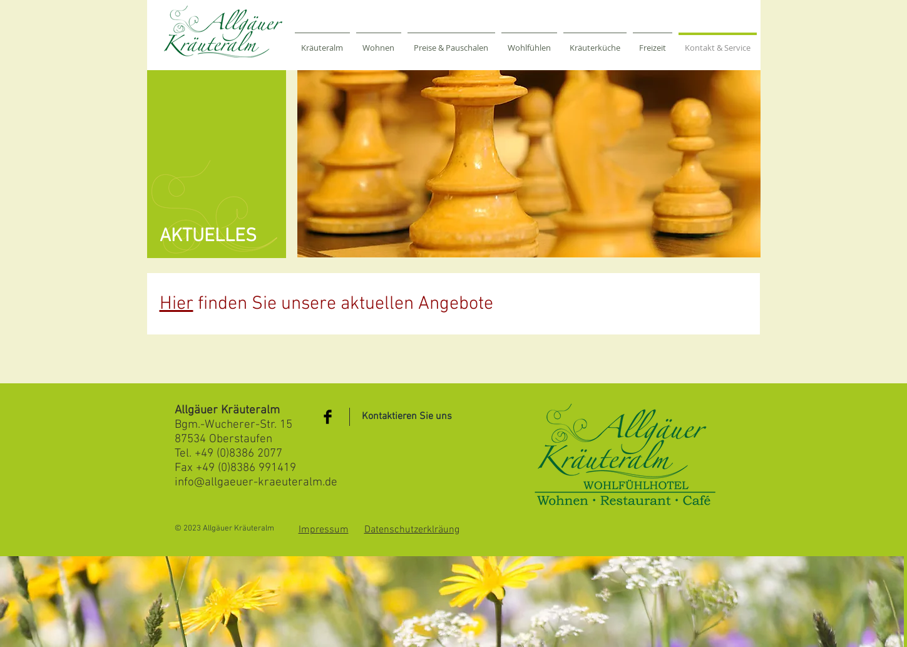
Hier (176, 304)
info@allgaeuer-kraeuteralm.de (256, 482)
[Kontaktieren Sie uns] (407, 417)
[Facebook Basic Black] (327, 417)
